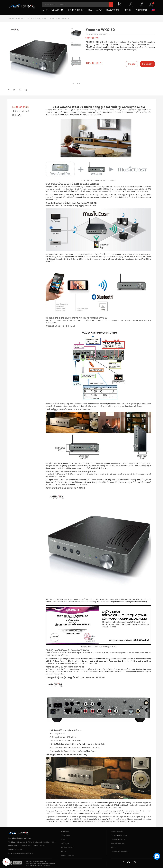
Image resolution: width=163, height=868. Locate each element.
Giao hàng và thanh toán (119, 835)
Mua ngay (147, 64)
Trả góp (131, 64)
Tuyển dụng (65, 843)
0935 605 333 (19, 849)
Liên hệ (63, 851)
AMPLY (30, 18)
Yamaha (52, 18)
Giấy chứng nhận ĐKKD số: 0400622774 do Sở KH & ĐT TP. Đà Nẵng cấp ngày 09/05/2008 (40, 864)
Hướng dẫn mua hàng (118, 843)
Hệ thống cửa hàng (67, 847)
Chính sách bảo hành (118, 839)
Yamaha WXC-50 (63, 18)
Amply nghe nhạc (40, 18)
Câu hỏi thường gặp (67, 855)
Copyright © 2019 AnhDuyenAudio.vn (37, 861)
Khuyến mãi (65, 831)
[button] (78, 83)
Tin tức (63, 839)
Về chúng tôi (65, 835)
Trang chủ (11, 18)
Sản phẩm (21, 18)
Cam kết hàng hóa (117, 831)
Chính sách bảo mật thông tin (120, 851)
